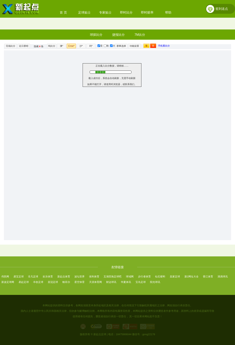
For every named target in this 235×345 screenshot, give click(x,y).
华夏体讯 (126, 282)
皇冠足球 (53, 282)
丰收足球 (38, 282)
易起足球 (24, 282)
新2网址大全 (191, 276)
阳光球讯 (155, 282)
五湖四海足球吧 (112, 276)
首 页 (63, 12)
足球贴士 (84, 12)
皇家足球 (175, 276)
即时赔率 (147, 12)
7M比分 (140, 34)
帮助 (168, 12)
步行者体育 (144, 276)
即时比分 (126, 12)
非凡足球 (33, 276)
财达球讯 (111, 282)
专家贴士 (105, 12)
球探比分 (96, 34)
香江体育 (208, 276)
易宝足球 (19, 276)
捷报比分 (118, 34)
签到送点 (221, 8)
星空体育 (79, 282)
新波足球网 (7, 282)
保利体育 (94, 276)
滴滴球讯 (223, 276)
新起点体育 (63, 276)
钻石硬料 (160, 276)
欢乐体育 (48, 276)
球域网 (130, 276)
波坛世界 (79, 276)
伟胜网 (5, 276)
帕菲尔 (66, 282)
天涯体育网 (95, 282)
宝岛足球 (141, 282)
